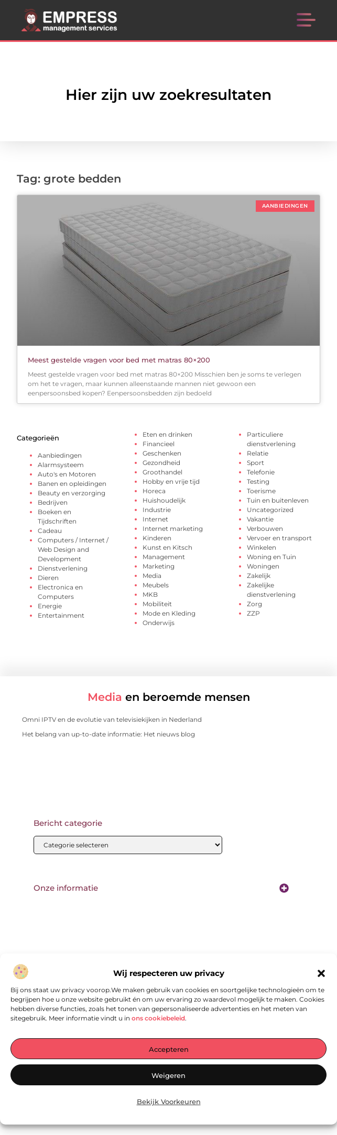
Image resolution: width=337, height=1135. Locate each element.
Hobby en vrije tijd (171, 481)
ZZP (253, 613)
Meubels (156, 585)
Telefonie (261, 472)
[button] (321, 974)
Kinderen (157, 538)
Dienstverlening (63, 568)
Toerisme (261, 491)
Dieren (48, 578)
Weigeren (168, 1076)
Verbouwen (265, 528)
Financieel (159, 444)
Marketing (159, 566)
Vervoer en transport (279, 538)
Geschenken (162, 453)
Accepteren (169, 1050)
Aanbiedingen (60, 455)
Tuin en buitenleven (278, 500)
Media (152, 576)
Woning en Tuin (271, 557)
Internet (155, 519)
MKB (150, 594)
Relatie (257, 453)
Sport (255, 463)
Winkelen (261, 547)
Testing (258, 481)
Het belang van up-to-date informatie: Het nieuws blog (108, 734)
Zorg (254, 604)
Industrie (157, 510)
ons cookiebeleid (158, 1019)
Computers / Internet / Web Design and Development (73, 549)
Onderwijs (159, 623)
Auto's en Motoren (67, 474)
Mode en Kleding (169, 613)
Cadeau (50, 531)
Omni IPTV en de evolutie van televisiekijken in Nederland (112, 719)
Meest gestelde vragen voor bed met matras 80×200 (119, 360)
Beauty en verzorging (71, 493)
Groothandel (162, 472)
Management (164, 557)
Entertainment (61, 615)
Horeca (154, 491)
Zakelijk (258, 576)
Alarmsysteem (61, 465)
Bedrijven (53, 502)
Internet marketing (173, 528)
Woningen (263, 566)
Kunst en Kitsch (167, 547)
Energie (50, 606)
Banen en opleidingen (72, 483)
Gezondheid (161, 463)
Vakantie (260, 519)
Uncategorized (270, 510)
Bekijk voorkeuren (169, 1102)
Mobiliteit (157, 604)
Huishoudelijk (164, 500)
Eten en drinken (167, 434)
